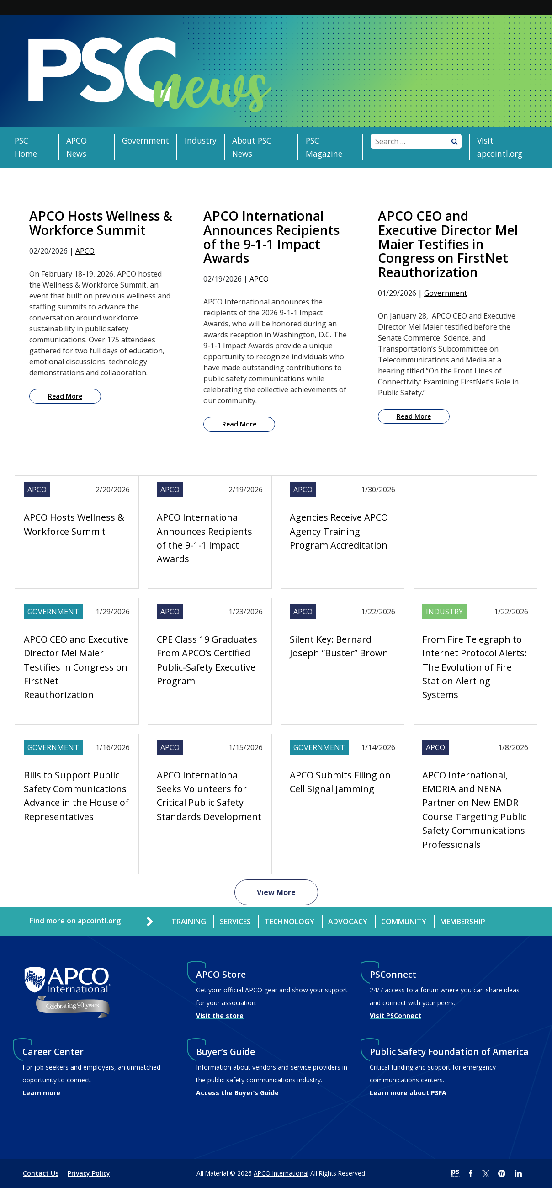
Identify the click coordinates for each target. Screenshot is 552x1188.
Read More (65, 396)
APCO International (281, 1173)
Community (403, 921)
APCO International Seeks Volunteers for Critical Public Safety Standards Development (209, 796)
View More (276, 892)
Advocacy (347, 921)
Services (235, 921)
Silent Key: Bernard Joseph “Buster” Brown (339, 646)
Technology (289, 921)
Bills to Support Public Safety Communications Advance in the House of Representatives (76, 796)
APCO (85, 251)
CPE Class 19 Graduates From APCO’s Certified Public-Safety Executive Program (207, 660)
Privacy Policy (89, 1173)
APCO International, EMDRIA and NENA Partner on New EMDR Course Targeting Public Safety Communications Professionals (474, 810)
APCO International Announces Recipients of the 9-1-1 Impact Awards (204, 538)
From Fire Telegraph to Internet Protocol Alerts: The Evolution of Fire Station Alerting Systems (474, 667)
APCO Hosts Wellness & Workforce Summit (74, 524)
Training (188, 921)
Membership (462, 921)
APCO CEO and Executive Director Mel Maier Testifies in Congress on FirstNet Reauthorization (76, 667)
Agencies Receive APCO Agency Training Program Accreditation (339, 531)
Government (145, 140)
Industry (201, 140)
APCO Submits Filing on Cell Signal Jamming (340, 782)
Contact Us (40, 1173)
